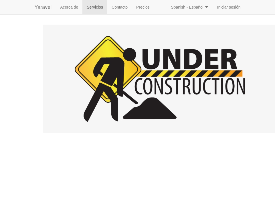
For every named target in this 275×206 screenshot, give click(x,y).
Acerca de (69, 7)
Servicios (97, 6)
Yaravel (43, 7)
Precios (143, 7)
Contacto (120, 7)
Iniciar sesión (229, 7)
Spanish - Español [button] (190, 7)
